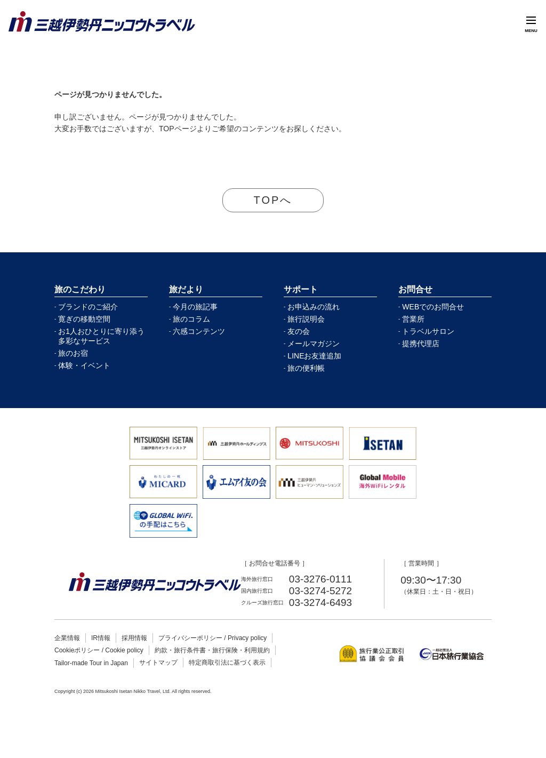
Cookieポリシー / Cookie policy (98, 650)
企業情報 (67, 638)
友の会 (298, 331)
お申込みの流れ (313, 306)
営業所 (413, 319)
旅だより (186, 289)
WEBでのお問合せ (433, 306)
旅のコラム (191, 319)
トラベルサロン (428, 331)
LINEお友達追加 (314, 356)
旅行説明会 (306, 319)
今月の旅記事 (195, 306)
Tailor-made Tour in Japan (91, 663)
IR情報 (100, 638)
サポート (301, 289)
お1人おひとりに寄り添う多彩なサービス (101, 336)
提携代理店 (420, 343)
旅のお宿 (73, 353)
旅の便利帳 (306, 368)
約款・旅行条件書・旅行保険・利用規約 (212, 650)
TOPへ (273, 200)
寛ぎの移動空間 (84, 319)
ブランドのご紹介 (88, 306)
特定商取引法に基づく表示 (227, 662)
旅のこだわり (80, 289)
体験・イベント (84, 365)
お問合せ (415, 289)
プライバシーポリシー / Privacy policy (212, 638)
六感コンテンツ (199, 331)
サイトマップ (158, 662)
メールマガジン (313, 343)
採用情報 (134, 638)
